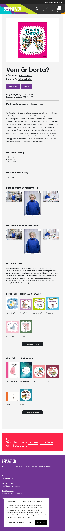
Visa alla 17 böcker (33, 412)
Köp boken (13, 86)
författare (46, 442)
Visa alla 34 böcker (32, 344)
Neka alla (30, 522)
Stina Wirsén (25, 75)
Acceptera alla (40, 522)
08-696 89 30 (7, 478)
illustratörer (20, 445)
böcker (33, 442)
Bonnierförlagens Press (32, 103)
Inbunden (11, 157)
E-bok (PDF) (12, 162)
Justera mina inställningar (16, 522)
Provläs (26, 86)
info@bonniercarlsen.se (11, 486)
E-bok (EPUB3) (13, 159)
